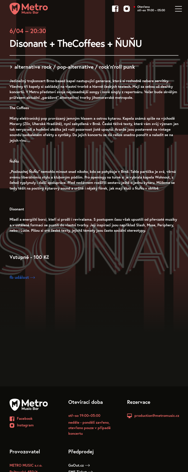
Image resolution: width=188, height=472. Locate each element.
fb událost (22, 277)
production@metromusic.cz (156, 415)
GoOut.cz (79, 465)
